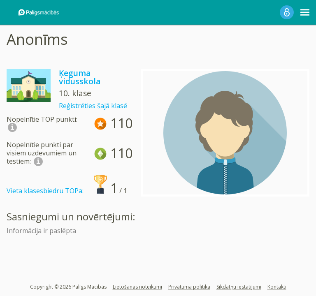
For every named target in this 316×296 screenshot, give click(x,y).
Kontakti (276, 286)
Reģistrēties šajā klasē (93, 105)
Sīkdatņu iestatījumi (238, 286)
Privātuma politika (189, 286)
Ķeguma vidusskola (80, 77)
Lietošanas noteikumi (137, 286)
